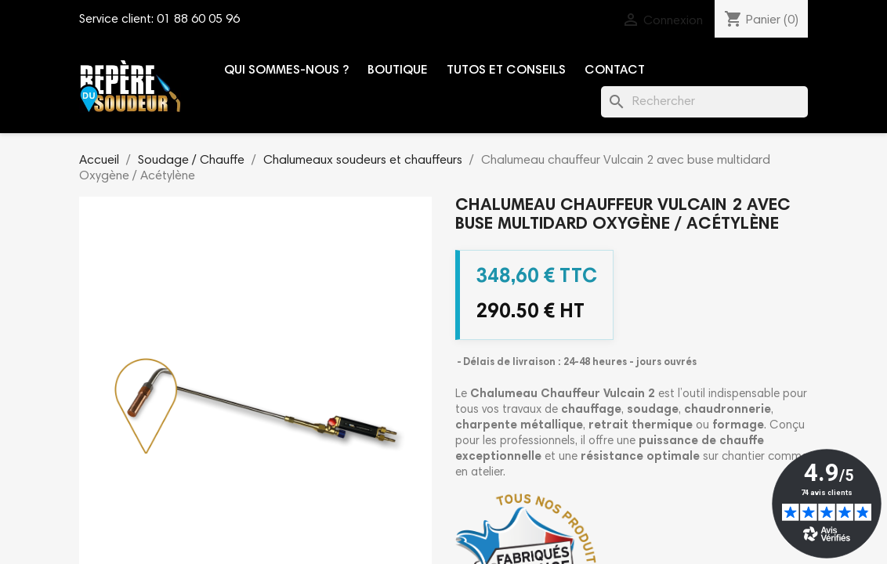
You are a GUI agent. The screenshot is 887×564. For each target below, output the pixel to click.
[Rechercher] (704, 102)
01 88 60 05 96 (198, 19)
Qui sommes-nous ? (286, 70)
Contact (615, 70)
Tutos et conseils (506, 70)
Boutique (397, 70)
